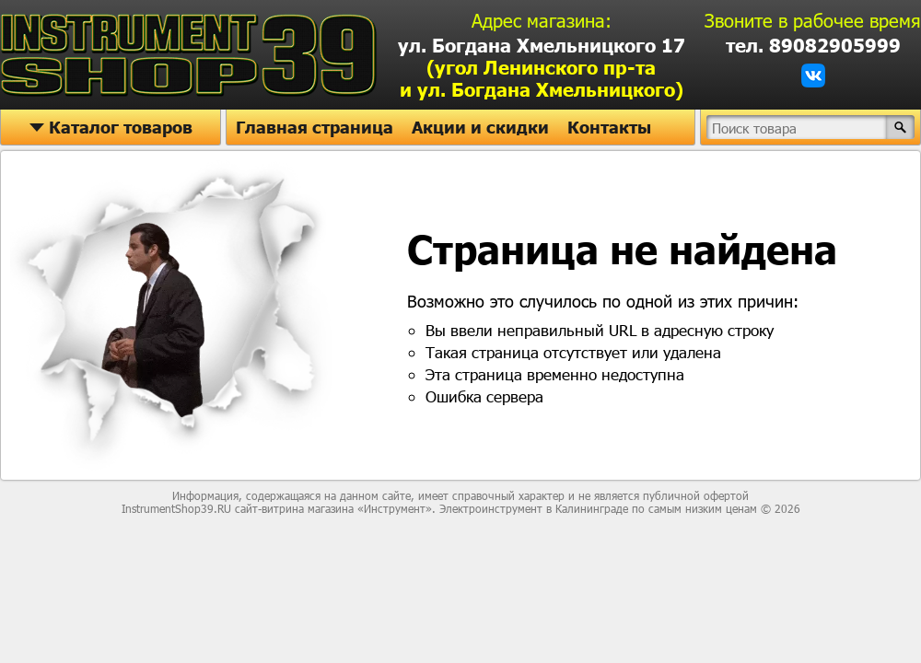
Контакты (609, 127)
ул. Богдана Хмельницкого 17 (541, 67)
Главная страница (314, 127)
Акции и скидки (480, 127)
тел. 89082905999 (813, 45)
